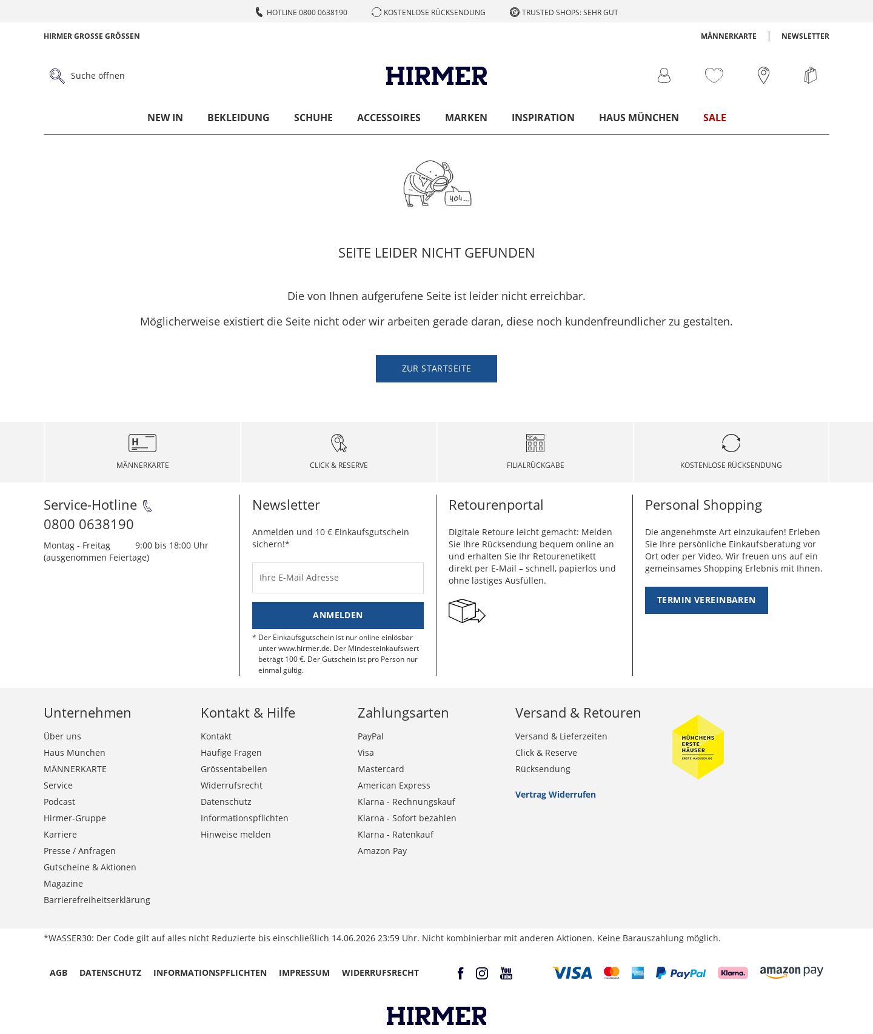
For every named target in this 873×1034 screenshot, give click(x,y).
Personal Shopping (703, 504)
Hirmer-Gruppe (75, 818)
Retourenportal (496, 504)
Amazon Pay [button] (382, 850)
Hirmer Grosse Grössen (92, 36)
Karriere (60, 834)
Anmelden (338, 615)
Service (58, 785)
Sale (714, 117)
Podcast (59, 801)
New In (165, 117)
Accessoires (389, 117)
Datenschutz (226, 801)
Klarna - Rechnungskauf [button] (406, 801)
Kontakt (216, 736)
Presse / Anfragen (80, 850)
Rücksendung (542, 769)
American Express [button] (394, 785)
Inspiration (543, 117)
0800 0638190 (89, 524)
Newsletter (805, 36)
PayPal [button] (371, 736)
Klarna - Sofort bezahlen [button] (407, 818)
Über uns (62, 736)
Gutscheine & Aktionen (90, 867)
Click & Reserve (546, 752)
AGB (58, 972)
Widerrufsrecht (232, 785)
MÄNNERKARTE (729, 36)
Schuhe (313, 117)
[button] (572, 973)
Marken (466, 117)
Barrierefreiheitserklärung (97, 900)
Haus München (639, 117)
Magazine (63, 883)
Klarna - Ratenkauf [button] (395, 834)
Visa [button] (366, 752)
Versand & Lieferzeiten (561, 736)
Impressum (304, 972)
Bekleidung (238, 117)
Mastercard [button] (381, 769)
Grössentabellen (234, 769)
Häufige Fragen (231, 752)
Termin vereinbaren (706, 599)
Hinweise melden (236, 834)
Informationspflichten (245, 818)
